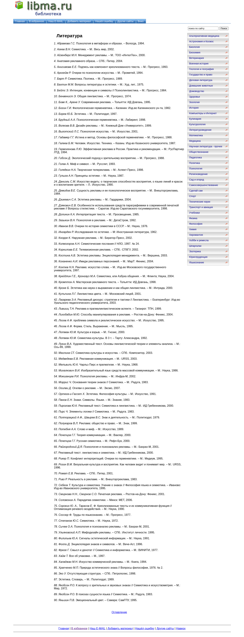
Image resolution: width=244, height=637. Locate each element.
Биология (194, 47)
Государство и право (200, 74)
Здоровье (194, 96)
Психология (195, 168)
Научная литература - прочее (205, 146)
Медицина (195, 141)
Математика (196, 135)
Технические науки (199, 201)
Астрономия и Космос (201, 41)
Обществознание (198, 152)
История (193, 107)
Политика (194, 163)
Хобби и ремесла (198, 240)
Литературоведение (200, 129)
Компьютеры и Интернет (203, 113)
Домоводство (196, 91)
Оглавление (119, 612)
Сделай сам (196, 190)
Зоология (194, 102)
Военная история (198, 63)
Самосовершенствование (203, 185)
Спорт (192, 196)
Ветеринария (196, 58)
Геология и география (201, 69)
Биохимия (194, 52)
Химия (192, 229)
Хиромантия (196, 234)
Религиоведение (198, 174)
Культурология (197, 124)
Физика (193, 218)
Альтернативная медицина (204, 36)
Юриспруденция (198, 257)
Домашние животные (201, 85)
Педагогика (195, 157)
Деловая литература (200, 80)
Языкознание (196, 262)
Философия (195, 223)
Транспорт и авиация (201, 207)
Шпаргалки (195, 246)
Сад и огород (196, 179)
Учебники (194, 212)
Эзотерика (195, 251)
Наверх (180, 628)
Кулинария (195, 118)
